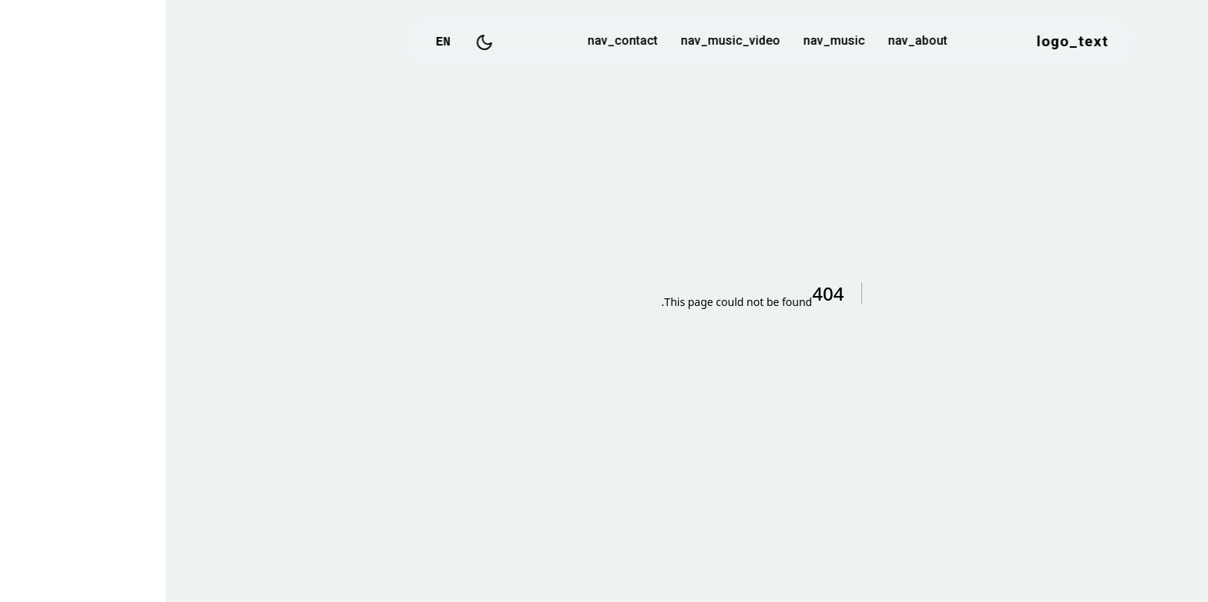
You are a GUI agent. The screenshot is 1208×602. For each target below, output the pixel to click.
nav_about (752, 42)
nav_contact (457, 42)
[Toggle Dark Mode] (319, 42)
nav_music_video (565, 42)
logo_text (906, 42)
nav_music (669, 42)
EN (277, 42)
